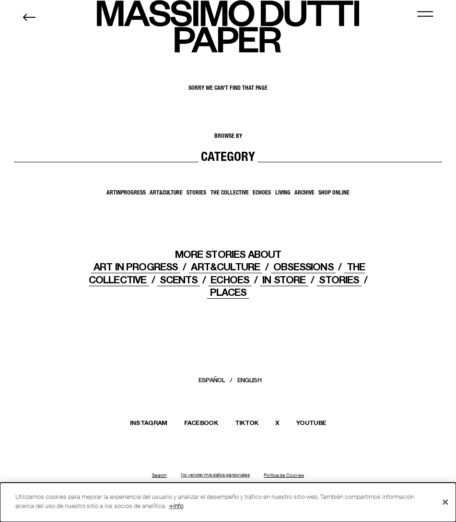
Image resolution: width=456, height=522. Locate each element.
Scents (178, 280)
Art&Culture (166, 193)
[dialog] (228, 502)
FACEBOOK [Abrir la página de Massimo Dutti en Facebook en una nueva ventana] (201, 422)
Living (283, 193)
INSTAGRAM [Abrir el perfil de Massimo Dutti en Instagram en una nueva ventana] (148, 422)
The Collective (229, 193)
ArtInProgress (126, 193)
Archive (304, 193)
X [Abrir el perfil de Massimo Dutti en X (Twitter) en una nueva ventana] (277, 422)
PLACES (228, 292)
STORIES (339, 280)
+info (176, 506)
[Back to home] (29, 17)
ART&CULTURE (225, 267)
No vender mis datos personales (215, 475)
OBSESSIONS (303, 267)
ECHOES (229, 280)
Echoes (262, 193)
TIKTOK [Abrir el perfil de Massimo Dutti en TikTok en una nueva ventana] (246, 422)
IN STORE (283, 280)
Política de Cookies (284, 475)
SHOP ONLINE (334, 193)
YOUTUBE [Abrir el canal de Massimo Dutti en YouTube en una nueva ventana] (311, 422)
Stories (196, 193)
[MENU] (425, 14)
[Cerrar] (445, 502)
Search (159, 475)
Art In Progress (135, 267)
